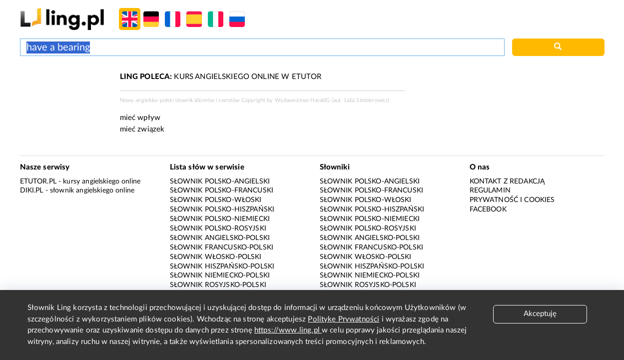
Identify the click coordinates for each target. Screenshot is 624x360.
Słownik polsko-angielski (220, 181)
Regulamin (490, 190)
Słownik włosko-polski (216, 257)
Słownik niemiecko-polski (220, 275)
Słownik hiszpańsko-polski (222, 266)
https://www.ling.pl (288, 330)
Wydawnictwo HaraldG (302, 100)
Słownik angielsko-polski (220, 238)
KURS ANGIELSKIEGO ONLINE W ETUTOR (221, 76)
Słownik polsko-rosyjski (218, 228)
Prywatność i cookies (512, 200)
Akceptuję (540, 314)
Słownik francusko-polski (222, 247)
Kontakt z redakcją (507, 181)
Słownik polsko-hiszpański (222, 209)
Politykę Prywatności (343, 319)
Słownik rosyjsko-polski (218, 285)
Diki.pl (31, 190)
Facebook (488, 209)
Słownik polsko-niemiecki (220, 219)
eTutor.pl (38, 181)
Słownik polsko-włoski (216, 200)
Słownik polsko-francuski (222, 190)
